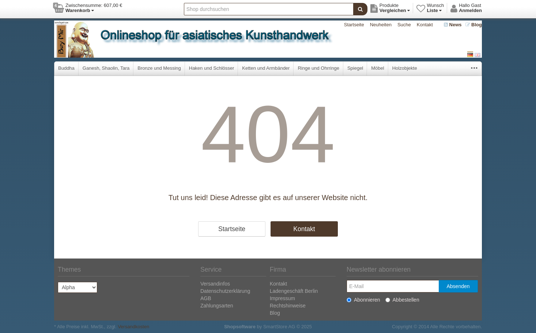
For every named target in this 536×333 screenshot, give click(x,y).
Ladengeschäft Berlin (294, 291)
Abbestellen (402, 300)
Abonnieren (363, 300)
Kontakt (425, 24)
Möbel (377, 68)
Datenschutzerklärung (225, 291)
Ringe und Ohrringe (318, 68)
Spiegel (355, 68)
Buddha (66, 68)
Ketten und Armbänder (266, 68)
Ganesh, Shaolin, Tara (106, 68)
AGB (205, 298)
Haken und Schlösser (211, 68)
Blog (473, 24)
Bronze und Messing (159, 68)
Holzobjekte (404, 68)
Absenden (457, 286)
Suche (404, 24)
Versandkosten (133, 326)
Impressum (282, 298)
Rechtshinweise (288, 306)
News (453, 24)
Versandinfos (215, 284)
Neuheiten (381, 24)
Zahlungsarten (216, 306)
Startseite (354, 24)
